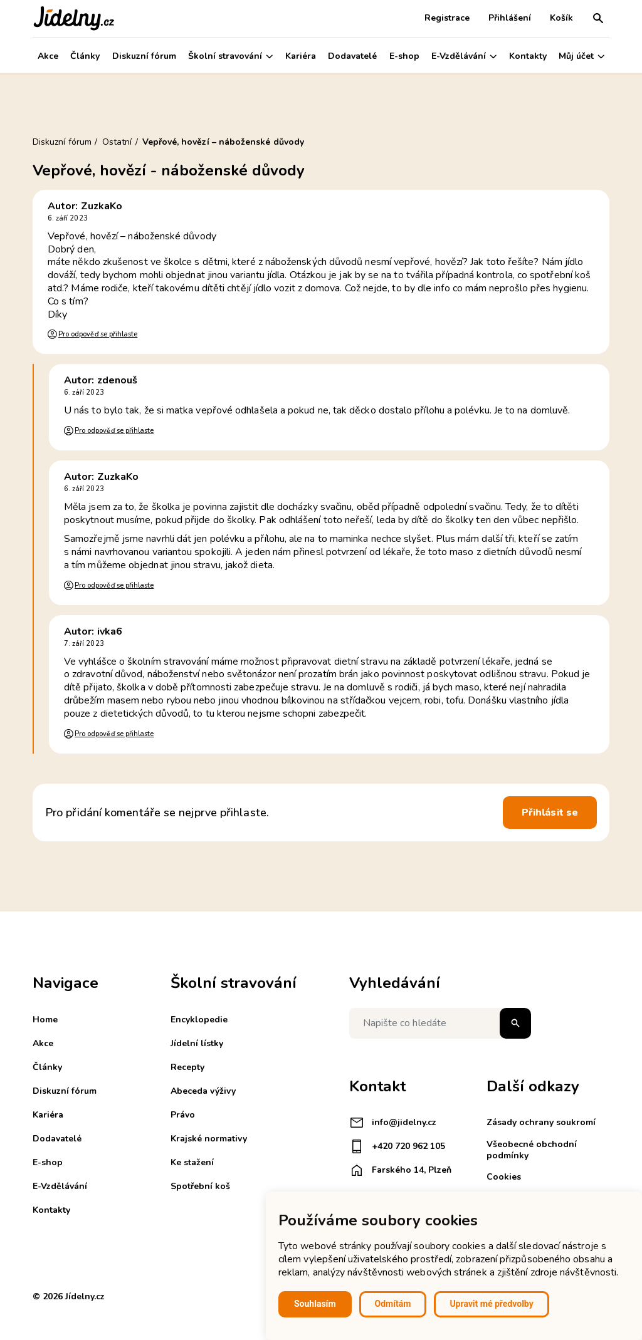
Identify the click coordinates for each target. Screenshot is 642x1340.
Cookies (504, 1177)
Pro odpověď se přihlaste (97, 334)
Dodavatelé (352, 56)
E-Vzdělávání (464, 56)
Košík (561, 18)
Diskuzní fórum (144, 56)
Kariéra (300, 56)
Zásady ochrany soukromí (541, 1122)
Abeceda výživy (203, 1091)
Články (85, 56)
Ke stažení (192, 1162)
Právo (183, 1115)
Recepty (187, 1067)
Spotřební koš (200, 1186)
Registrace (447, 18)
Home (45, 1020)
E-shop (404, 56)
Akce (48, 56)
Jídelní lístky (197, 1043)
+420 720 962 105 (397, 1146)
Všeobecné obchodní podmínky (532, 1149)
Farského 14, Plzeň (400, 1170)
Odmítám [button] (393, 1304)
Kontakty (528, 56)
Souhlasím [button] (315, 1304)
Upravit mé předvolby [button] (491, 1304)
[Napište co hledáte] (440, 1023)
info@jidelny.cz (392, 1122)
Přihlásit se (550, 812)
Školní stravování (230, 56)
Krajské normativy (209, 1139)
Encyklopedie (199, 1020)
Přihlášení (509, 18)
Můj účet (581, 56)
